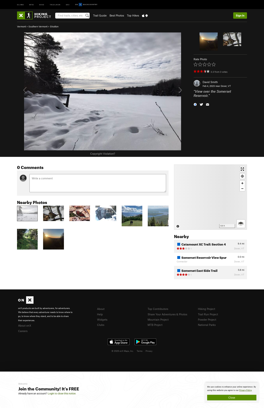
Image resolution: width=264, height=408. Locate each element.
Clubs (100, 324)
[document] (231, 392)
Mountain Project (158, 319)
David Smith (210, 82)
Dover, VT (226, 86)
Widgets (102, 319)
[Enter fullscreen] (242, 169)
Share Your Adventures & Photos (167, 314)
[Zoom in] (242, 183)
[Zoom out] (242, 188)
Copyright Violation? (102, 153)
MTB (31, 4)
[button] (195, 104)
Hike (41, 4)
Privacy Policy (245, 390)
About (100, 308)
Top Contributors (158, 308)
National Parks (207, 324)
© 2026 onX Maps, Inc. (123, 351)
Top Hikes (133, 15)
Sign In (240, 15)
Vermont (21, 26)
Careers (23, 331)
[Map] (210, 197)
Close (231, 397)
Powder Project (207, 319)
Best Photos (117, 15)
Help (100, 314)
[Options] (241, 224)
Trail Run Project (208, 314)
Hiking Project (206, 308)
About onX (24, 325)
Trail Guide (100, 15)
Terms (140, 351)
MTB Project (155, 324)
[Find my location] (242, 176)
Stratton (54, 26)
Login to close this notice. (62, 393)
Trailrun (55, 4)
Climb (20, 4)
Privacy (149, 351)
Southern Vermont (37, 26)
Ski (68, 4)
